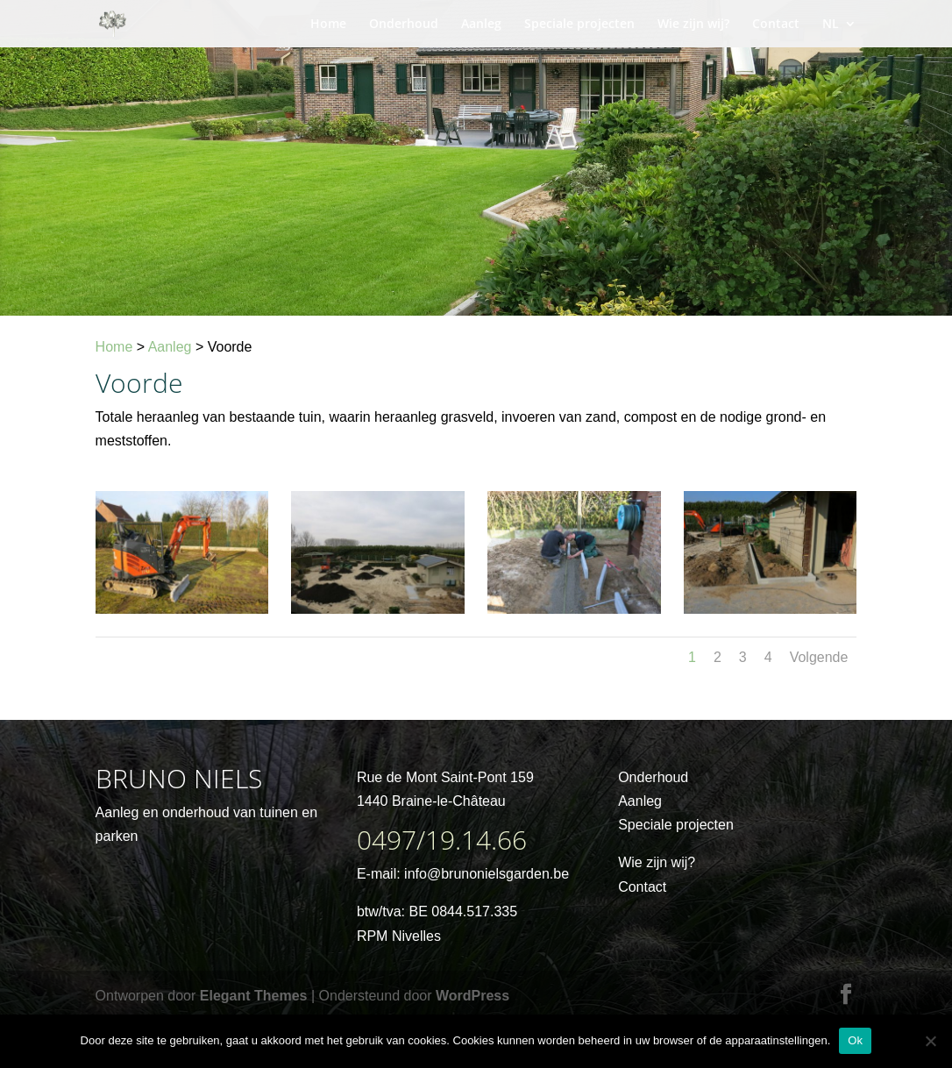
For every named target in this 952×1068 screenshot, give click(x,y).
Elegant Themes (254, 995)
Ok (855, 1040)
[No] (930, 1041)
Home (328, 25)
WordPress (472, 995)
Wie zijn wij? (693, 25)
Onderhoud (403, 25)
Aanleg (481, 25)
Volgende (819, 657)
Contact (775, 25)
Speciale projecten (579, 25)
